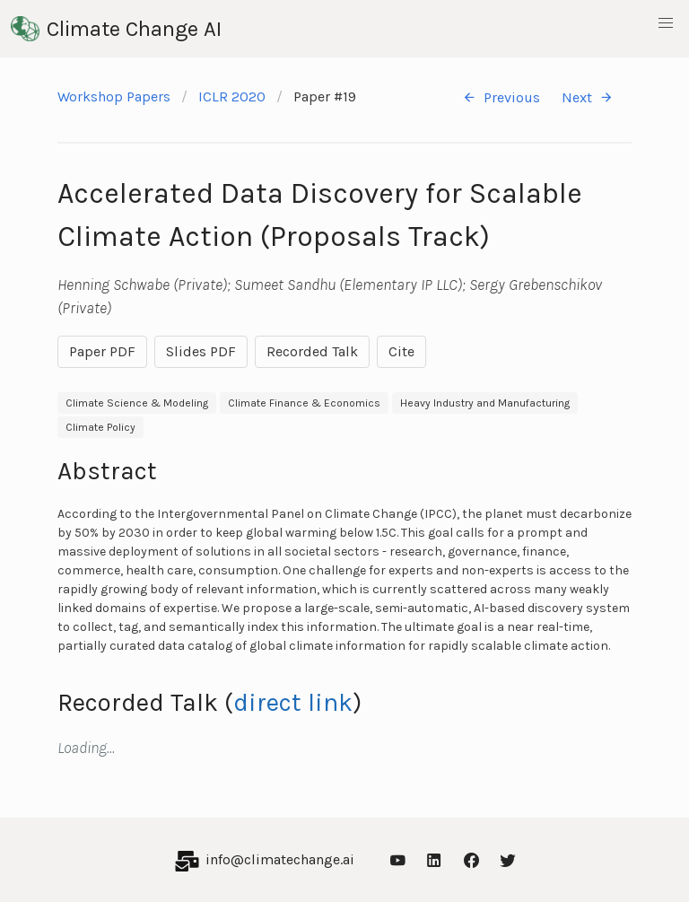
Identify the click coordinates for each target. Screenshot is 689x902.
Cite (401, 351)
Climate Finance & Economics (304, 403)
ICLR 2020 (232, 96)
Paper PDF (102, 351)
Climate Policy (100, 427)
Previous (501, 97)
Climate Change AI (116, 28)
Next (588, 97)
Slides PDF (201, 351)
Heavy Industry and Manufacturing (485, 403)
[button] (665, 23)
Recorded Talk (312, 351)
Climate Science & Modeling (136, 403)
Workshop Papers (113, 96)
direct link (293, 702)
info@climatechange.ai (279, 859)
